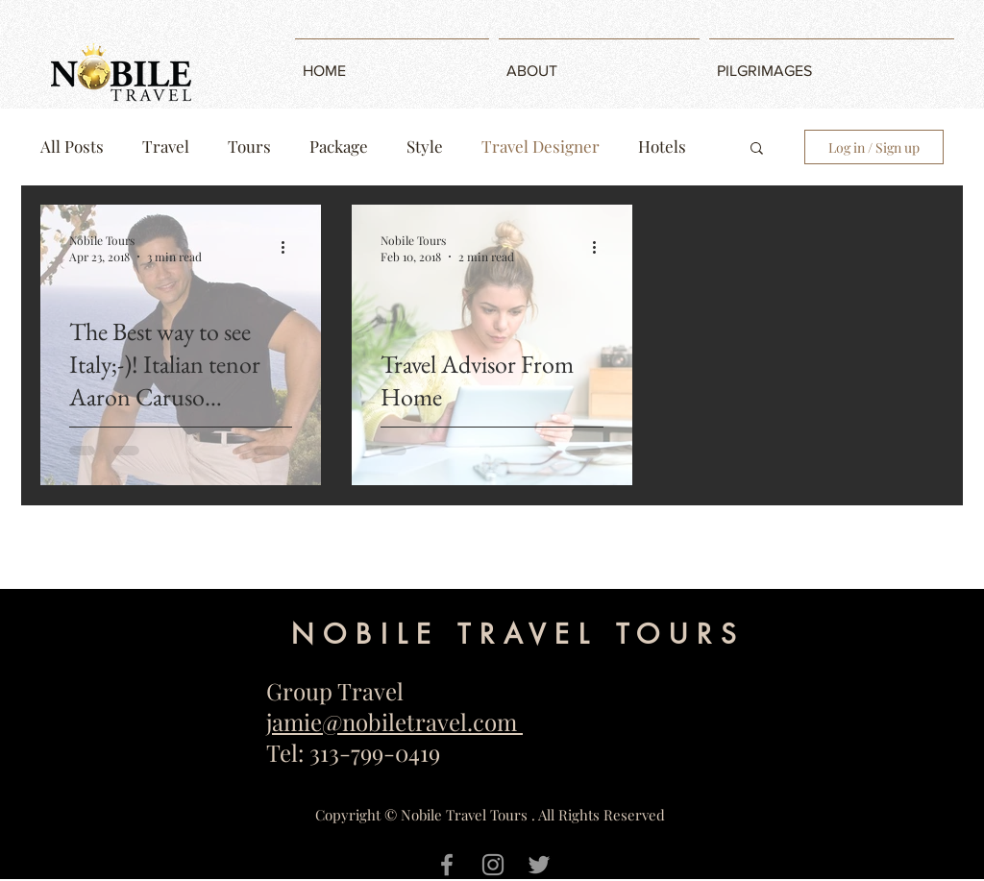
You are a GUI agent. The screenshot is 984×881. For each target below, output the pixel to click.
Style (424, 146)
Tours (249, 146)
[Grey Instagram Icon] (493, 864)
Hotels (662, 146)
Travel (165, 146)
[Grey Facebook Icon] (446, 864)
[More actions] (289, 247)
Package (338, 146)
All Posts (72, 146)
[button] (757, 149)
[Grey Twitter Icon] (539, 864)
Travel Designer (540, 146)
